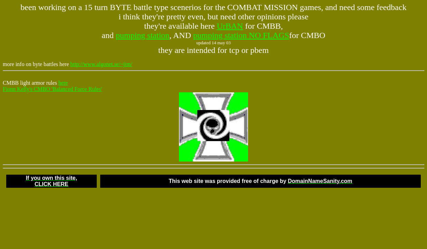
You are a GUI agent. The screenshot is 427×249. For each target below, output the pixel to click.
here (63, 83)
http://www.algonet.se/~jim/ (101, 64)
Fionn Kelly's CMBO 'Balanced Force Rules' (52, 89)
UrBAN (230, 25)
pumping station (142, 35)
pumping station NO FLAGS (241, 35)
